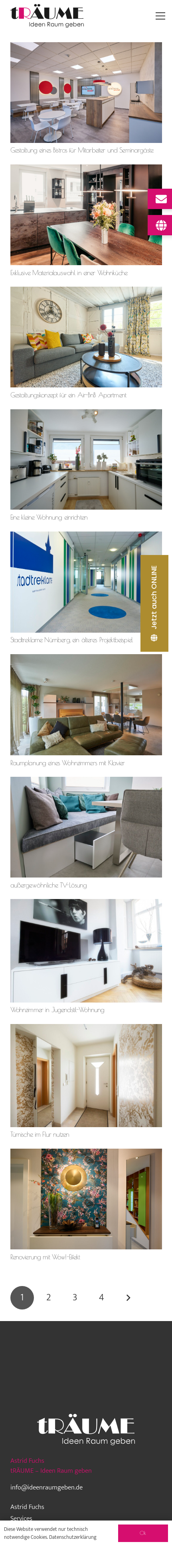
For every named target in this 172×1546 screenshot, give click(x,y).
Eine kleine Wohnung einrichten (49, 517)
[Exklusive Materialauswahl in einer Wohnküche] (86, 169)
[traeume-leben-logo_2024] (47, 16)
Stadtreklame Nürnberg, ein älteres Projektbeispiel (71, 640)
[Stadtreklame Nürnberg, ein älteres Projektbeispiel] (86, 536)
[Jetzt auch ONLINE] (154, 603)
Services (21, 1518)
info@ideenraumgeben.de (46, 1487)
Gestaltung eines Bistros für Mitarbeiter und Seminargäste (82, 150)
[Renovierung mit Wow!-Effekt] (86, 1153)
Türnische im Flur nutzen (39, 1134)
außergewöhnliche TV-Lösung (48, 885)
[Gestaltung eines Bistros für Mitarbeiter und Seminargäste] (86, 47)
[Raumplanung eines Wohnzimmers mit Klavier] (86, 659)
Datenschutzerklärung (73, 1537)
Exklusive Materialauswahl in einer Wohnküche (69, 273)
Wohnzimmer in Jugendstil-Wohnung (57, 1010)
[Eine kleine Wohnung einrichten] (86, 414)
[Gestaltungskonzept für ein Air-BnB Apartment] (86, 291)
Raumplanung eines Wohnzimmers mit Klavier (67, 763)
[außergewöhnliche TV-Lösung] (86, 781)
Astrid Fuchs (27, 1507)
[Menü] (160, 16)
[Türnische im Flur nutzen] (86, 1028)
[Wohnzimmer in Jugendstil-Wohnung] (86, 903)
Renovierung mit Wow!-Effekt (45, 1257)
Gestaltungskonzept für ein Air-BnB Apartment (68, 395)
